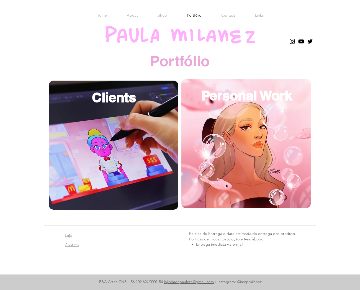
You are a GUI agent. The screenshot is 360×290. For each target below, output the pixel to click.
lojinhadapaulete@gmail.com (189, 281)
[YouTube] (301, 41)
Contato (72, 244)
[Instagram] (292, 41)
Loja (68, 235)
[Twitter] (310, 41)
